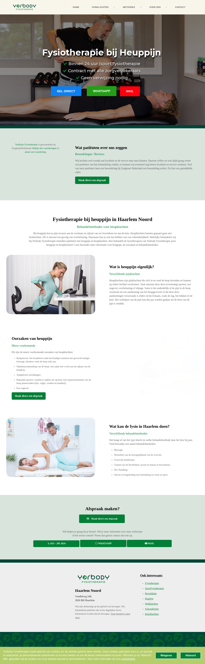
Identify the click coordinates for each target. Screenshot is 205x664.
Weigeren (166, 655)
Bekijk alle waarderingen (44, 148)
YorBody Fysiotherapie (26, 144)
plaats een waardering (35, 152)
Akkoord (190, 655)
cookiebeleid (128, 659)
